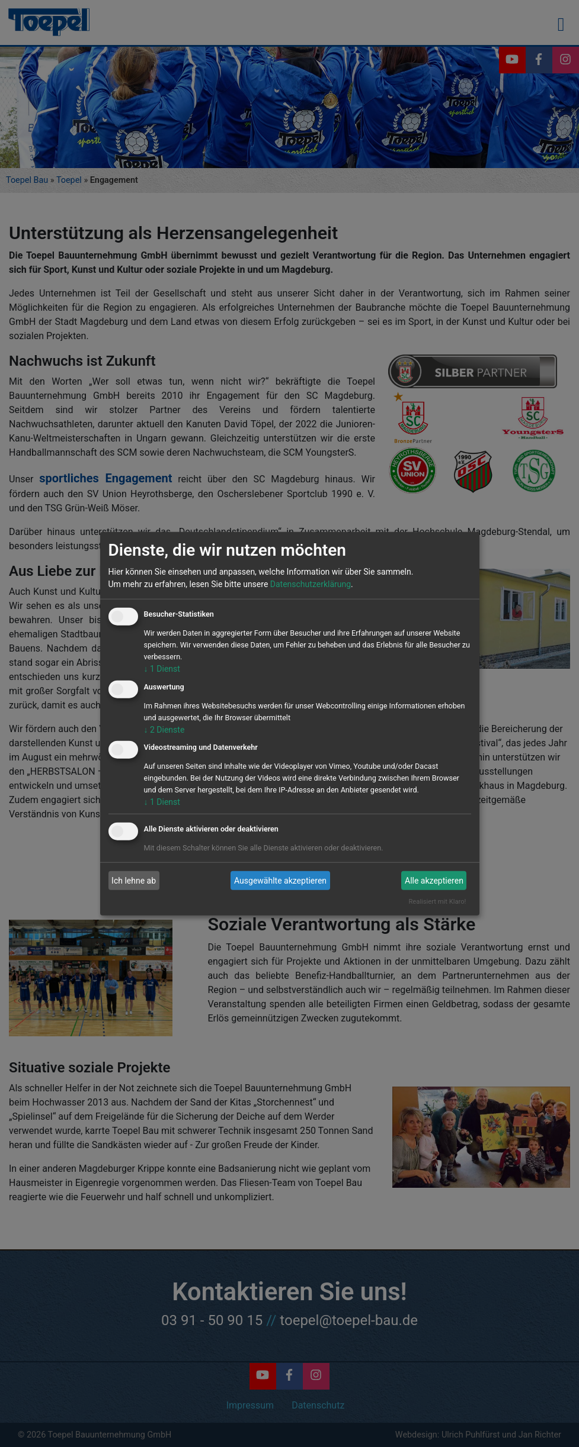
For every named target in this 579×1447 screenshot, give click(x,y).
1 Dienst (162, 668)
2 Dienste (164, 729)
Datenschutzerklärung (310, 584)
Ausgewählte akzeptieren (280, 880)
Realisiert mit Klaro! (437, 901)
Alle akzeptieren (434, 880)
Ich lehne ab (133, 880)
